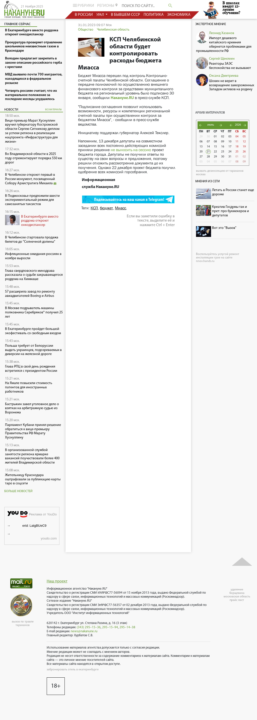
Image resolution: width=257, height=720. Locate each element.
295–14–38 (127, 627)
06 (201, 141)
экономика (178, 15)
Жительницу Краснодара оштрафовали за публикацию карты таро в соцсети (32, 479)
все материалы (53, 110)
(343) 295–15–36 (89, 627)
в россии (84, 15)
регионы (107, 5)
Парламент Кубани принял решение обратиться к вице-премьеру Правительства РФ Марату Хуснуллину (33, 431)
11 (236, 141)
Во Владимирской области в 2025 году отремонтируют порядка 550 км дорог (33, 158)
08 (215, 141)
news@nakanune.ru (84, 631)
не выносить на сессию (131, 149)
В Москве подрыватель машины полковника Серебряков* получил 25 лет (34, 312)
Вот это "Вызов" (224, 228)
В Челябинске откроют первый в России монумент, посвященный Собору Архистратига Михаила (30, 179)
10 (229, 141)
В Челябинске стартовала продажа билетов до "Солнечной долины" (31, 240)
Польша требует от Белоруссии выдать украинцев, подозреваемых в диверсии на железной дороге (33, 350)
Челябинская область (113, 30)
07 (208, 141)
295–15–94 (110, 627)
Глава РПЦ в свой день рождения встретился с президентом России (31, 369)
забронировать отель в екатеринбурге (73, 669)
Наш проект (57, 581)
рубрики (83, 5)
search (170, 5)
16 (222, 146)
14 (208, 146)
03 (229, 136)
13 (201, 146)
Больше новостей (18, 491)
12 (244, 141)
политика (154, 15)
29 (201, 136)
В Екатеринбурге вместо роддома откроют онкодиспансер (39, 221)
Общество (85, 30)
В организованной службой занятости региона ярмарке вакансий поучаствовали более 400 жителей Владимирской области (32, 456)
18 (236, 146)
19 (244, 146)
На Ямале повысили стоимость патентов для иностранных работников (28, 387)
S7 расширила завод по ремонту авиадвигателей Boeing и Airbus (30, 294)
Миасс (120, 208)
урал (100, 15)
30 (208, 136)
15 (215, 146)
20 (201, 151)
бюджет (106, 208)
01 (215, 136)
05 (244, 136)
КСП (94, 208)
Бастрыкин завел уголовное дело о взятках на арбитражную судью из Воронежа (32, 408)
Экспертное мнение (210, 24)
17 (229, 146)
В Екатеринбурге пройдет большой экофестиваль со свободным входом (33, 331)
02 (222, 136)
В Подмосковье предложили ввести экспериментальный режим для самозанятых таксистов (32, 200)
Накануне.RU (122, 98)
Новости (11, 109)
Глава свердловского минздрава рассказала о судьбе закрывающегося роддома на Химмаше (34, 275)
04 (236, 136)
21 (208, 151)
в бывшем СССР (125, 15)
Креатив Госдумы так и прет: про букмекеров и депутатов (230, 211)
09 (222, 141)
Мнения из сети (207, 181)
